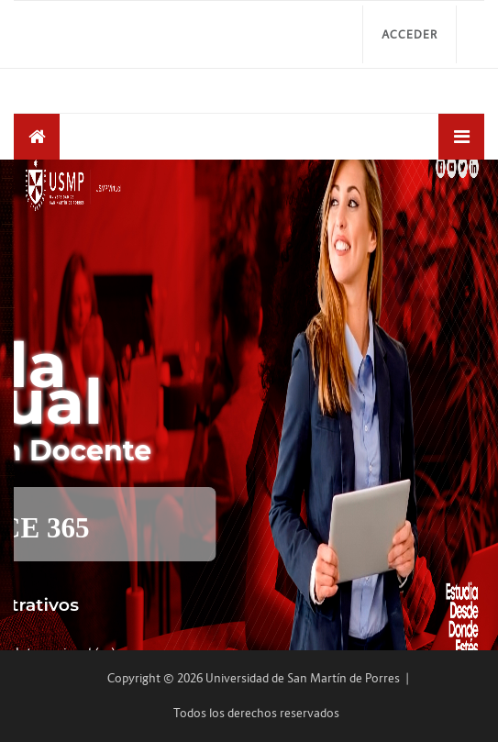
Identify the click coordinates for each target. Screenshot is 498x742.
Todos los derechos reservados (256, 713)
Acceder (409, 34)
